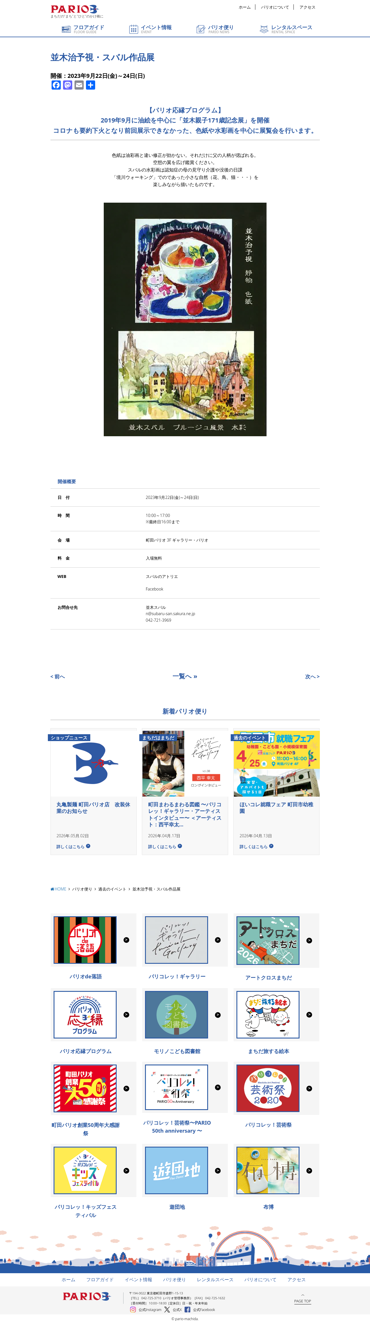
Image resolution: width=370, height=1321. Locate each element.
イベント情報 (138, 1277)
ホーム (245, 7)
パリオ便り (82, 886)
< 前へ (57, 676)
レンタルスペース (215, 1277)
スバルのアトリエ (162, 576)
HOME (60, 886)
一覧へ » (185, 676)
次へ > (312, 676)
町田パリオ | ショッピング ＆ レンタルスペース (74, 9)
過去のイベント (112, 886)
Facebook (154, 589)
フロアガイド (100, 1277)
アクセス (307, 7)
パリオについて (275, 7)
